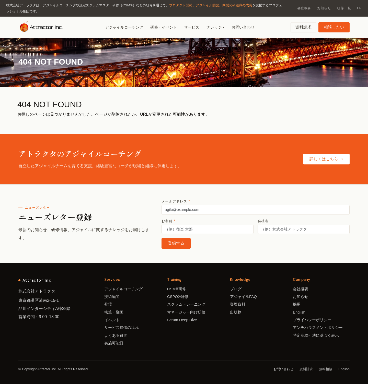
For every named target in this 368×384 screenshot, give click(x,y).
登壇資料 (237, 304)
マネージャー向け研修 (186, 312)
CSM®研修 (176, 289)
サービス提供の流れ (121, 328)
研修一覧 (344, 8)
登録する (176, 243)
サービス (191, 27)
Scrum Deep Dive (182, 320)
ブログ (235, 289)
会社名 (263, 221)
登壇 (108, 304)
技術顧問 (112, 297)
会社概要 (304, 8)
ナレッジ (214, 27)
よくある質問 (115, 335)
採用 (297, 304)
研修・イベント (163, 27)
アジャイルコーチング (124, 27)
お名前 (169, 221)
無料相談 (325, 369)
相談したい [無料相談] (334, 27)
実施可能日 (113, 343)
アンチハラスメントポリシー (318, 328)
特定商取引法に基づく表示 (316, 335)
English (299, 312)
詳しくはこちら (326, 159)
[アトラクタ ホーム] (41, 27)
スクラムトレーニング (186, 304)
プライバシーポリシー (312, 320)
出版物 (235, 312)
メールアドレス (176, 201)
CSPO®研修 (177, 297)
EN (359, 8)
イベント (112, 320)
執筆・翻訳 (113, 312)
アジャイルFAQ (243, 297)
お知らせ (324, 8)
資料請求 (303, 27)
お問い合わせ (243, 27)
